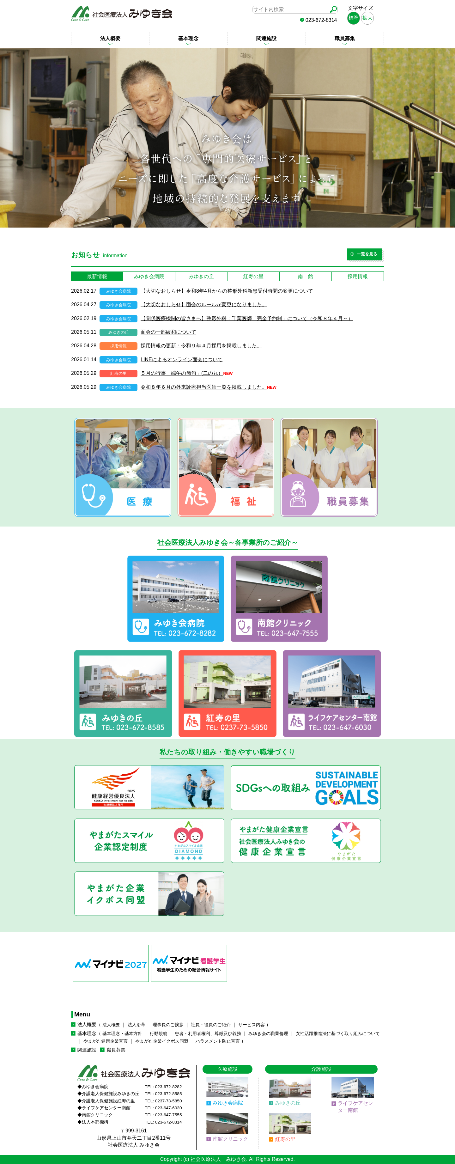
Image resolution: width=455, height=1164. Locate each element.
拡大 (367, 18)
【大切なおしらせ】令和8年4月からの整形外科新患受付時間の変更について (227, 291)
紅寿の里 (285, 1139)
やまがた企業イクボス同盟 (161, 1041)
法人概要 (110, 38)
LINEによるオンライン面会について (182, 359)
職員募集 (345, 38)
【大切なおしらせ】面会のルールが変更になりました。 (204, 304)
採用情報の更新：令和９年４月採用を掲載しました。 (201, 345)
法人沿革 (136, 1024)
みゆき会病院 (228, 1103)
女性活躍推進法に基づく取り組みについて (338, 1033)
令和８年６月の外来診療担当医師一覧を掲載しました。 (204, 387)
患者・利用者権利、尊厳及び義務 (208, 1033)
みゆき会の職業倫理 (268, 1033)
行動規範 (158, 1033)
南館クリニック (230, 1139)
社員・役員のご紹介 (211, 1024)
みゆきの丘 (287, 1103)
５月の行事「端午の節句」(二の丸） (182, 373)
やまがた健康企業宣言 (105, 1041)
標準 (354, 18)
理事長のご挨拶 (168, 1024)
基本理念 (188, 38)
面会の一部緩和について (168, 332)
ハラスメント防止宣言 (218, 1041)
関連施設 (266, 38)
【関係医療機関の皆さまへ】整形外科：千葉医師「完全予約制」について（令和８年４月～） (247, 318)
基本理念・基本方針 (122, 1033)
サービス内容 (251, 1024)
